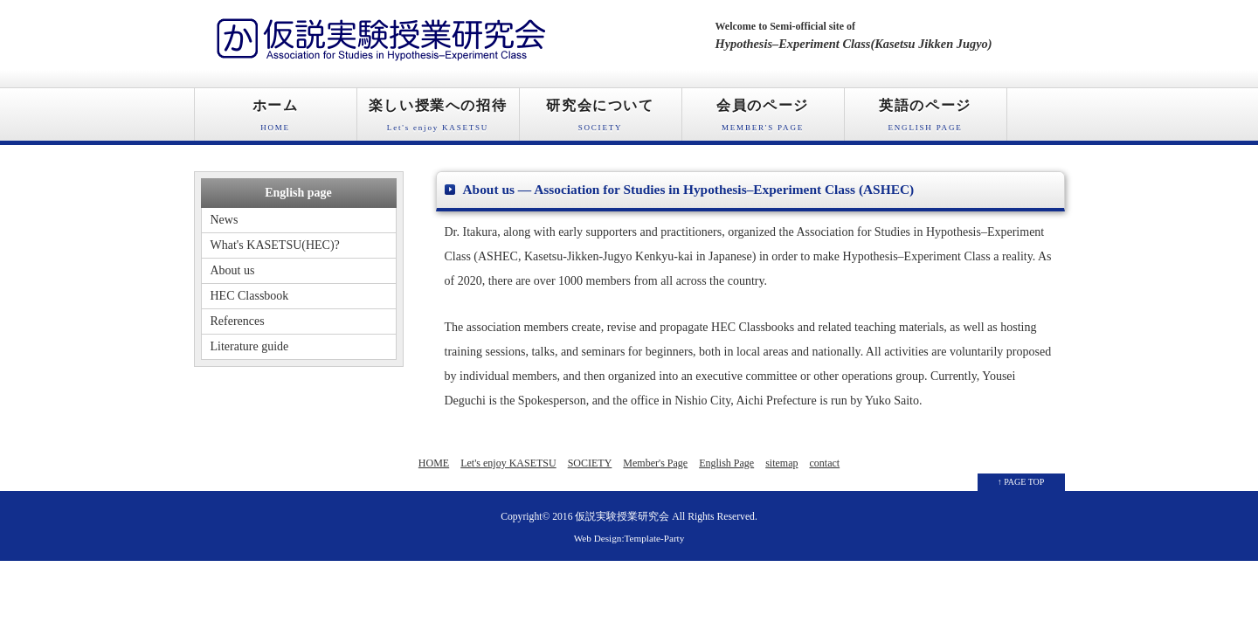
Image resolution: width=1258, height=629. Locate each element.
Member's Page (655, 463)
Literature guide (250, 346)
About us (233, 270)
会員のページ (763, 119)
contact (825, 463)
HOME (433, 463)
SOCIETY (590, 463)
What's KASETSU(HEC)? (275, 245)
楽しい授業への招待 (438, 119)
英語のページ (925, 119)
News (224, 219)
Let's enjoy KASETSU (508, 463)
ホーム (275, 119)
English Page (726, 463)
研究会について (600, 119)
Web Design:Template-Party (629, 538)
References (238, 321)
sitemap (781, 463)
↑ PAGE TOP (1021, 482)
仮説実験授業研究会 (622, 516)
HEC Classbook (250, 295)
